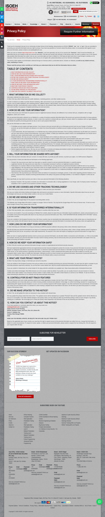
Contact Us (11, 427)
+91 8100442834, (68, 3)
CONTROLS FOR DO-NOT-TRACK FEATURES (24, 88)
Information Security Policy (45, 506)
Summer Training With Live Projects (71, 423)
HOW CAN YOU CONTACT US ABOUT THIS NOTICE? (26, 91)
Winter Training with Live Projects (70, 425)
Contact (89, 16)
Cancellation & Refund (67, 506)
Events (10, 423)
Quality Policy (57, 506)
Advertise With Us (79, 506)
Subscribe (92, 339)
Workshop (86, 24)
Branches (96, 24)
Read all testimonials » (25, 396)
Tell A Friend (88, 506)
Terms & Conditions (24, 506)
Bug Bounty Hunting (44, 425)
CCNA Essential (43, 415)
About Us (69, 24)
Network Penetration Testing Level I (29, 432)
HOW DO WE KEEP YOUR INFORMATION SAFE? (25, 84)
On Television (12, 419)
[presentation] (70, 342)
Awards (77, 24)
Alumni (44, 24)
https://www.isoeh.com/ (28, 52)
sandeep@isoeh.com (78, 8)
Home (81, 16)
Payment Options (13, 506)
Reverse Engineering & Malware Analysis (47, 422)
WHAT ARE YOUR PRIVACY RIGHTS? (22, 86)
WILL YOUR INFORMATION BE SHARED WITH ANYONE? (27, 75)
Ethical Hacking (28, 415)
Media (25, 24)
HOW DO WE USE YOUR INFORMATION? (23, 74)
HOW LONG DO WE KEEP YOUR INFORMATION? (25, 82)
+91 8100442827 (72, 19)
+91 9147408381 (82, 3)
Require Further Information (79, 31)
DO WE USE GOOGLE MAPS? (20, 79)
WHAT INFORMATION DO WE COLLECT (22, 72)
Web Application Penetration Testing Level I (29, 421)
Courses (8, 24)
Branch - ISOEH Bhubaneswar (39, 452)
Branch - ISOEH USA (82, 452)
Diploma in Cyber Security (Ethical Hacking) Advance (70, 420)
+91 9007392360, (55, 3)
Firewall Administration (45, 427)
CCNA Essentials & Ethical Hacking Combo (48, 418)
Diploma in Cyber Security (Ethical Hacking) (70, 416)
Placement (54, 24)
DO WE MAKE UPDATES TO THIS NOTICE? (23, 89)
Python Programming (29, 439)
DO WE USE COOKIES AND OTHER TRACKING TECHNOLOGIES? (30, 77)
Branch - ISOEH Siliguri (60, 452)
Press (10, 421)
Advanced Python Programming (28, 442)
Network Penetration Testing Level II (29, 436)
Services (17, 24)
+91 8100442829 (72, 16)
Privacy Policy (34, 506)
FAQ (61, 24)
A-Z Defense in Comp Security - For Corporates (48, 430)
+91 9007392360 (61, 19)
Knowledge (34, 24)
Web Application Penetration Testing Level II (29, 427)
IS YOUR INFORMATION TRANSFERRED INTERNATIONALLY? (29, 81)
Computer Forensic (29, 417)
